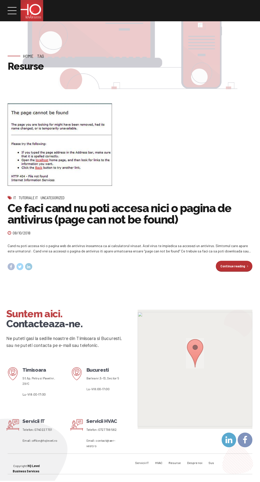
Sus (211, 461)
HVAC (158, 461)
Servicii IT (142, 461)
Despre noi (194, 461)
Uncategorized (52, 197)
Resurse (175, 461)
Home (28, 56)
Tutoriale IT (28, 197)
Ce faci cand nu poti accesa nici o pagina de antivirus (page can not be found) (119, 213)
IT (14, 197)
